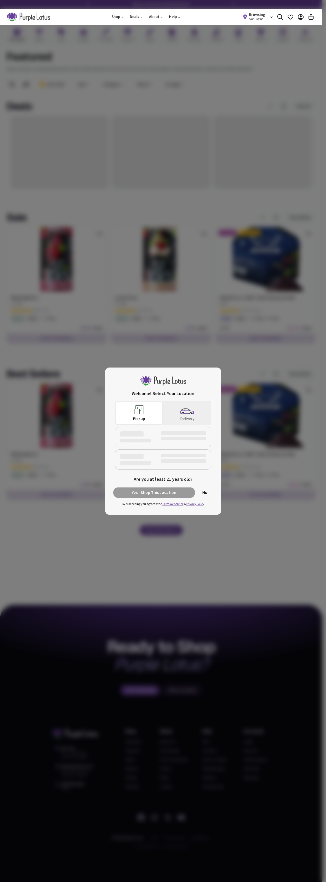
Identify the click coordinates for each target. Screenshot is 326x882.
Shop (118, 17)
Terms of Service (172, 504)
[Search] (280, 17)
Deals (136, 17)
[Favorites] (290, 17)
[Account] (300, 17)
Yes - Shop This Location (154, 492)
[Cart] (311, 17)
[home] (28, 17)
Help (174, 17)
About (156, 17)
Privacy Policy (195, 504)
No (204, 492)
